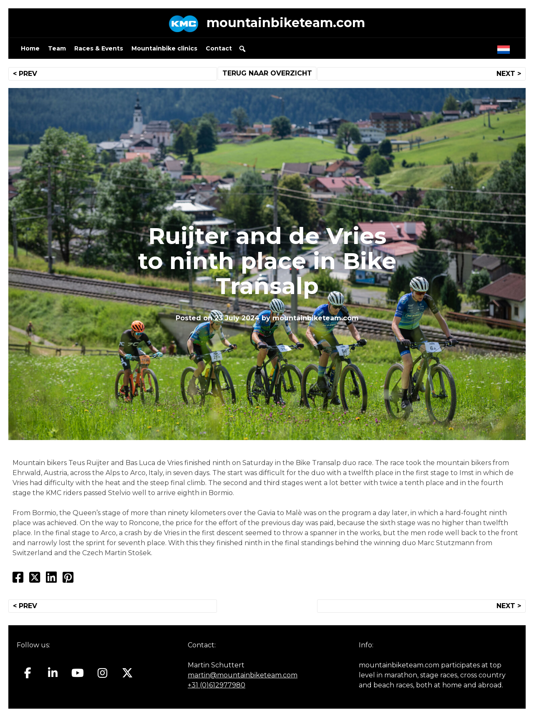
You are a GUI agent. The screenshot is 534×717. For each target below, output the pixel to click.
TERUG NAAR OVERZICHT (267, 73)
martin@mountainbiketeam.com (242, 675)
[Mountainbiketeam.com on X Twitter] (127, 672)
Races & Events (98, 48)
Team (57, 48)
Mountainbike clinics (164, 48)
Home (30, 48)
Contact (219, 48)
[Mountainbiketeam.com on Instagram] (102, 672)
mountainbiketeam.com (286, 22)
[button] (242, 49)
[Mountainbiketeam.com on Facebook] (28, 672)
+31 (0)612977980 (216, 685)
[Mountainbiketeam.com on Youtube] (78, 672)
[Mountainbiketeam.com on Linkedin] (53, 672)
